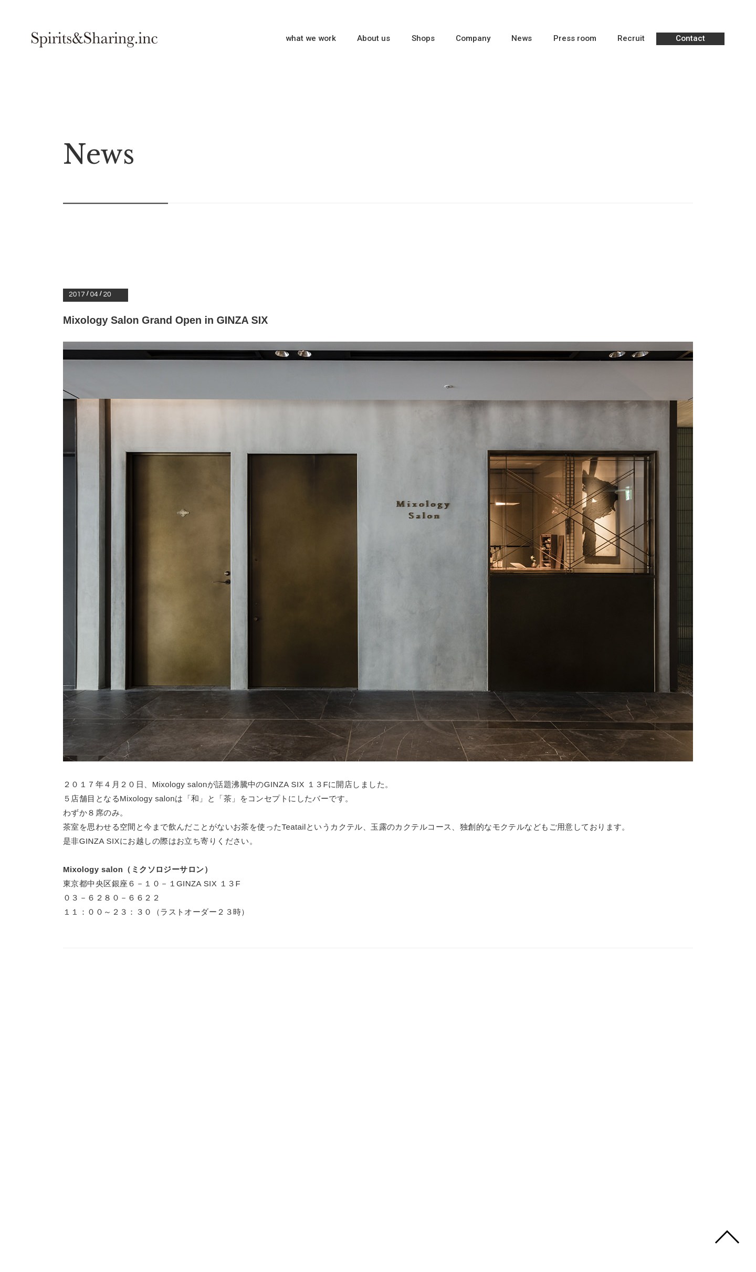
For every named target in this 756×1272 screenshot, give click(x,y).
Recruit (631, 39)
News (521, 39)
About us (373, 39)
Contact (690, 38)
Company (473, 39)
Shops (423, 39)
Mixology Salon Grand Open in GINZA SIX (167, 320)
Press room (574, 39)
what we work (311, 39)
